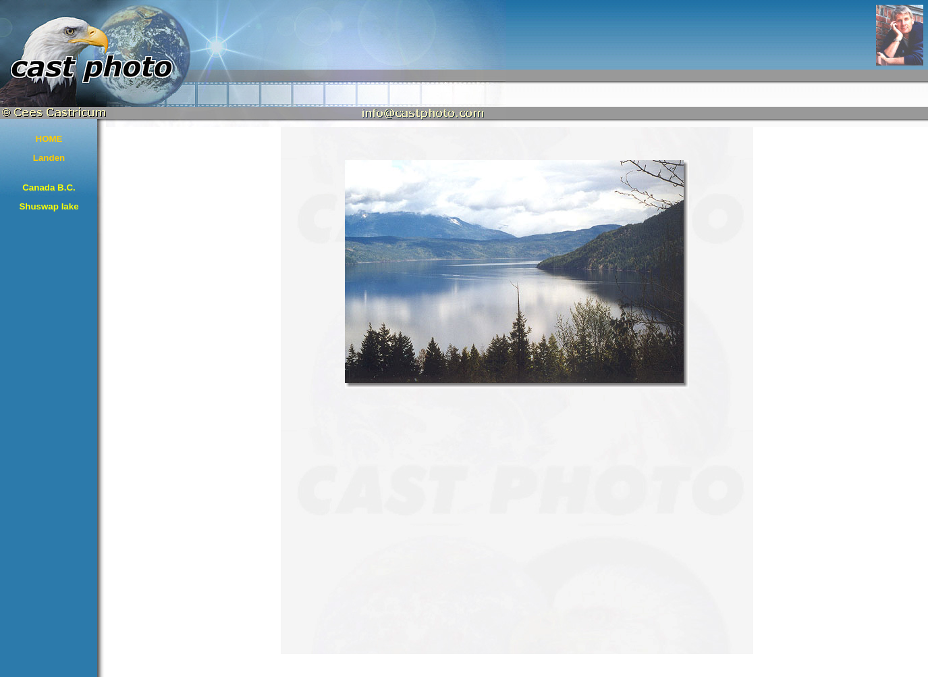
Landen (49, 158)
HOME (49, 139)
